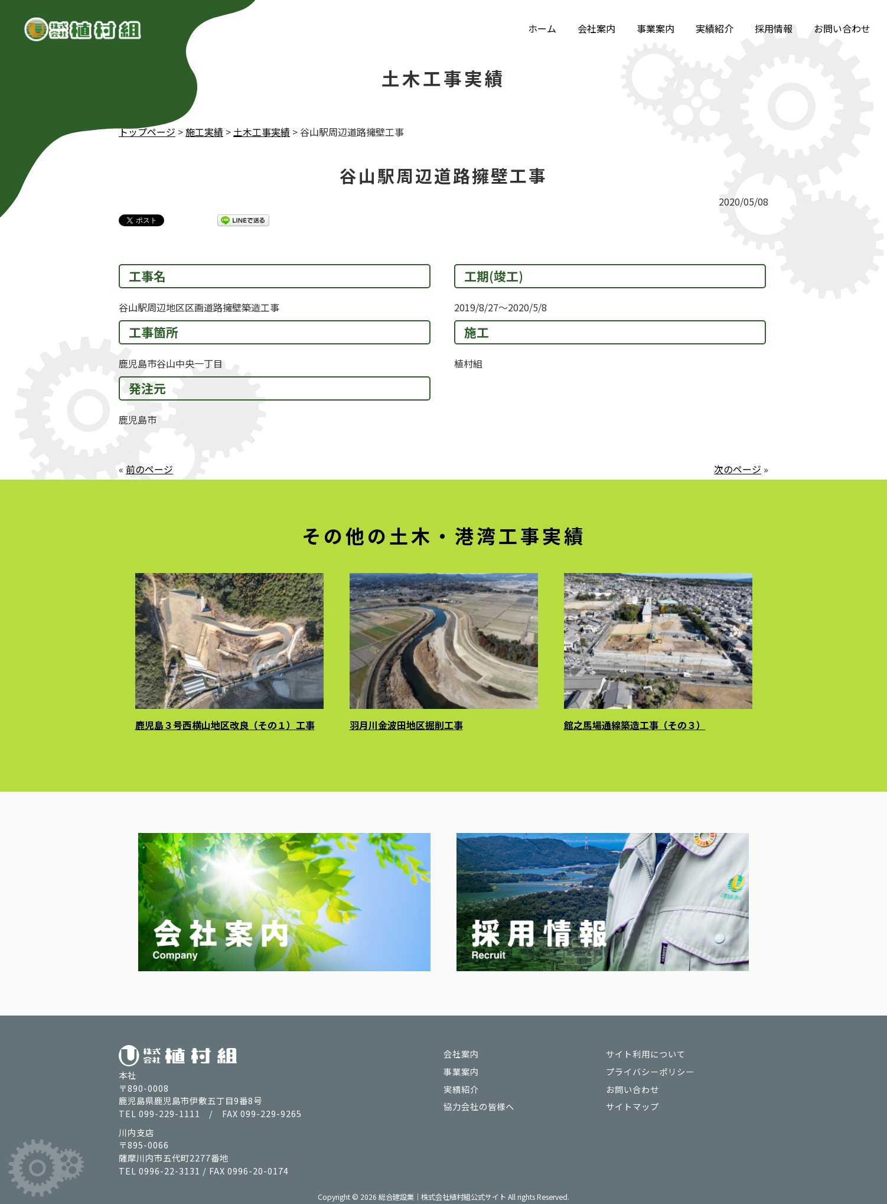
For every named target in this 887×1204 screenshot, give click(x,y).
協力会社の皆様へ (478, 1105)
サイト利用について (646, 1052)
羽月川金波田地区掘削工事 (406, 724)
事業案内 (655, 28)
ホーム (542, 28)
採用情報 (774, 28)
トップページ (147, 132)
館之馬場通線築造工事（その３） (635, 724)
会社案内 (596, 28)
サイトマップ (632, 1105)
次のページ (737, 468)
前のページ (149, 468)
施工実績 (204, 132)
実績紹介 (714, 28)
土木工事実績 (261, 132)
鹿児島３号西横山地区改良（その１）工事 (225, 724)
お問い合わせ (842, 28)
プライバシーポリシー (650, 1069)
